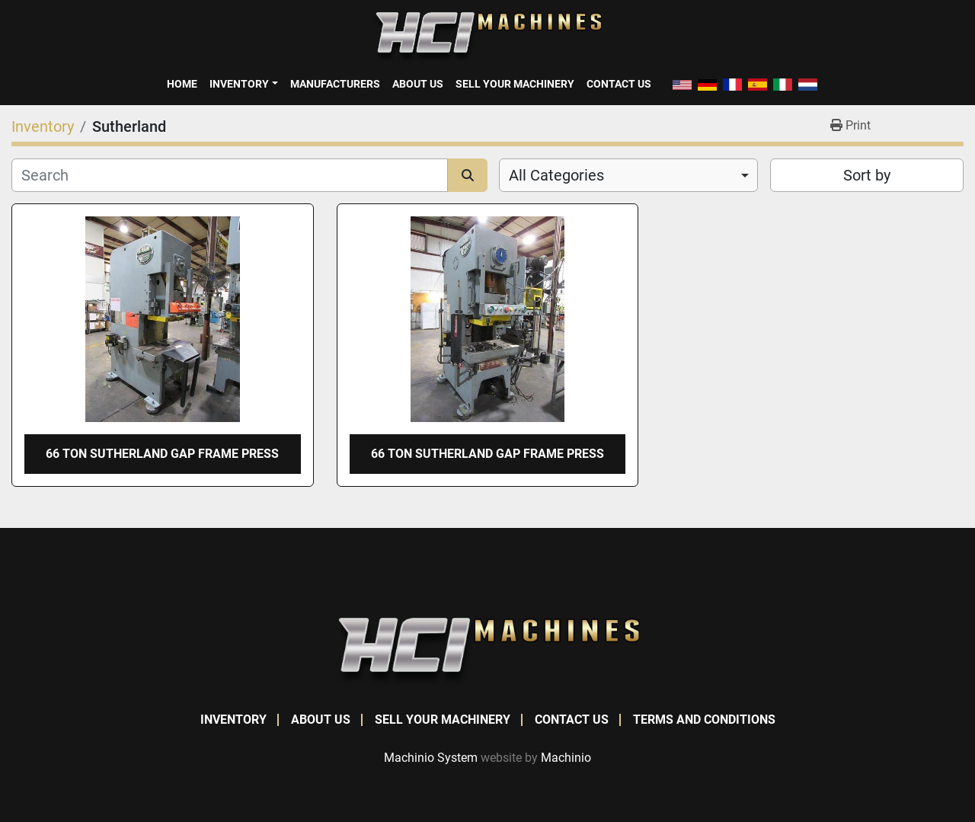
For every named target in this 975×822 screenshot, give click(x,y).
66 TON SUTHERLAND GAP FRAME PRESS (162, 453)
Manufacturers (335, 84)
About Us (417, 84)
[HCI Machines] (487, 650)
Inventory (239, 84)
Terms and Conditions (704, 719)
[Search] (229, 175)
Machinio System (431, 757)
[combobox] (628, 175)
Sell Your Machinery (515, 84)
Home (182, 84)
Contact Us (619, 84)
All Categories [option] (556, 175)
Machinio (566, 757)
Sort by (866, 175)
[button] (243, 83)
